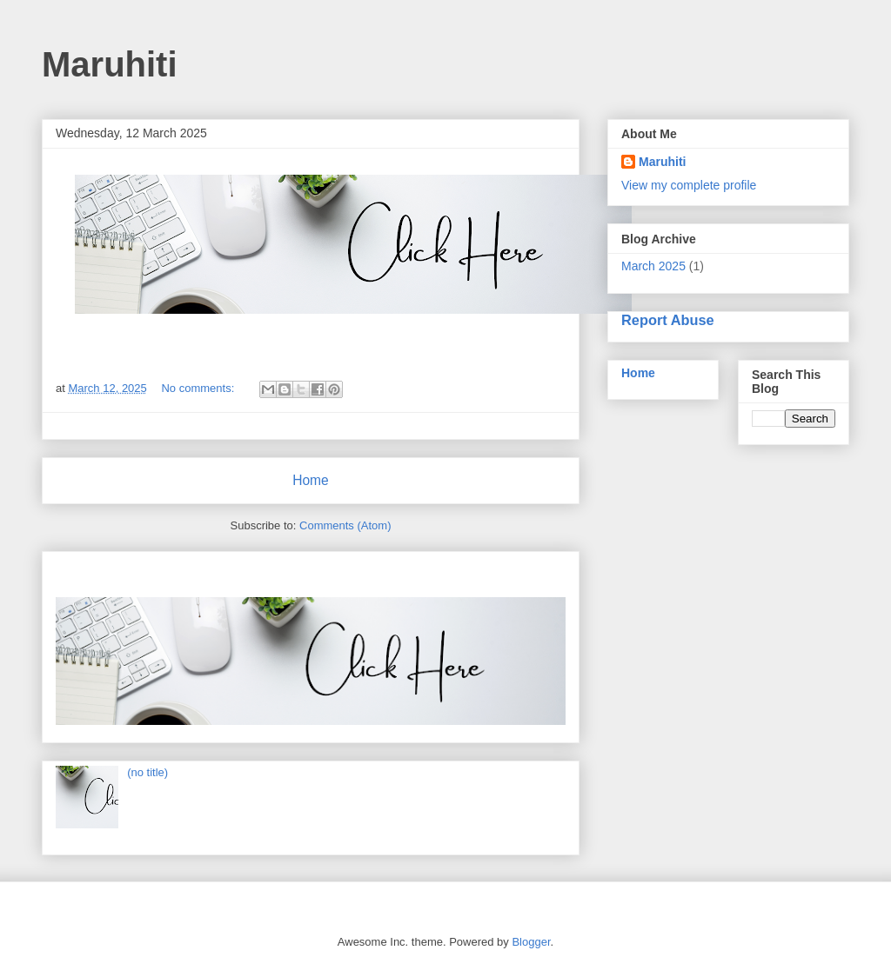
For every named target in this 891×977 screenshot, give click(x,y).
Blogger (531, 941)
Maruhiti (662, 162)
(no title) (147, 772)
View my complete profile (688, 185)
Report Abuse (667, 320)
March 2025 (653, 266)
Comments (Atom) (345, 525)
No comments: (199, 388)
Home (310, 480)
